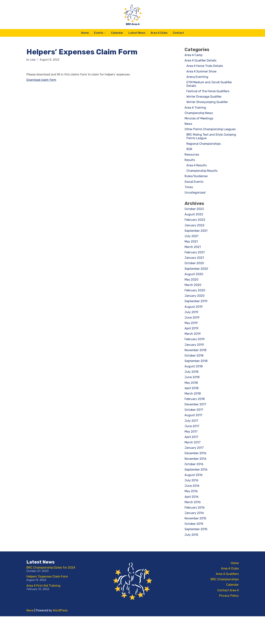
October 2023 (194, 209)
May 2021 (191, 242)
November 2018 (195, 350)
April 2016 (192, 497)
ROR (189, 149)
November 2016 (195, 459)
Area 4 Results (196, 165)
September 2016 (196, 470)
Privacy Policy (229, 596)
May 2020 (191, 280)
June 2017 (192, 426)
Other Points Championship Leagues (210, 129)
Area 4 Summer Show (201, 71)
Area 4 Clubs (159, 32)
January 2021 (194, 258)
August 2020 (194, 274)
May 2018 (191, 383)
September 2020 (196, 269)
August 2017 (193, 416)
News (188, 124)
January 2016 (194, 513)
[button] (105, 33)
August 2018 (194, 367)
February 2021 (195, 252)
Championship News (199, 113)
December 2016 (195, 454)
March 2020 (193, 285)
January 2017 (194, 448)
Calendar (117, 32)
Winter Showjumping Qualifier (207, 102)
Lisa (32, 59)
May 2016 (191, 492)
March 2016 (193, 503)
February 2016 (195, 508)
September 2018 (196, 361)
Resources (192, 154)
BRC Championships (225, 580)
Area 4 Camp (193, 55)
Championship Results (202, 171)
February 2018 (195, 399)
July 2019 (191, 312)
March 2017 (193, 443)
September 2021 (196, 231)
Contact (178, 32)
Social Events (194, 182)
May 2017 (191, 432)
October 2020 (194, 263)
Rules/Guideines (196, 176)
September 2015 (196, 530)
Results (190, 160)
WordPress (60, 611)
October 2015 (194, 524)
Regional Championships (203, 143)
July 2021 (191, 236)
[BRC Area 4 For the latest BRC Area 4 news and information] (132, 14)
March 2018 (193, 394)
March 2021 (193, 247)
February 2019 (195, 339)
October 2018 (194, 356)
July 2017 (191, 421)
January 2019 (194, 345)
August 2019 (194, 307)
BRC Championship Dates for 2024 (50, 568)
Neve (30, 611)
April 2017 (191, 437)
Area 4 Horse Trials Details (204, 66)
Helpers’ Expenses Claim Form (47, 577)
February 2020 (195, 290)
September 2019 (196, 301)
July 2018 (191, 372)
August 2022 (194, 214)
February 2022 (195, 220)
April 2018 (192, 388)
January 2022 (194, 225)
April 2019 (192, 329)
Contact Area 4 (228, 591)
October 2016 (194, 464)
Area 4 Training (195, 107)
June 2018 (192, 377)
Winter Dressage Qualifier (204, 97)
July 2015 (191, 535)
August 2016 (194, 475)
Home (85, 32)
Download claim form (41, 80)
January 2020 (194, 296)
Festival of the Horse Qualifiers (207, 91)
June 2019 (192, 318)
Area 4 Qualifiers (227, 574)
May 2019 (191, 323)
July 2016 (191, 481)
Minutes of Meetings (199, 118)
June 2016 (192, 486)
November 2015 (195, 519)
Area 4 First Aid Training (43, 586)
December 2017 (195, 405)
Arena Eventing (197, 77)
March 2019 (193, 334)
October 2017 (194, 410)
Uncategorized (195, 192)
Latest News (136, 32)
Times (189, 187)
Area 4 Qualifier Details (200, 60)
